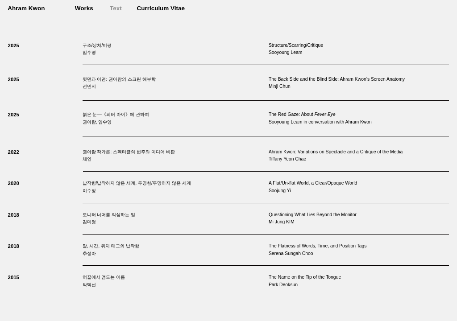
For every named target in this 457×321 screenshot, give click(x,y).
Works (84, 8)
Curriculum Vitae (161, 8)
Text (116, 8)
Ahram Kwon (26, 8)
